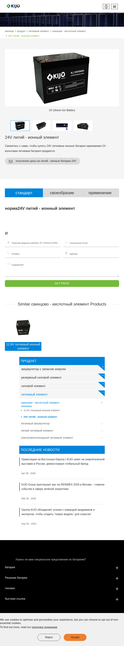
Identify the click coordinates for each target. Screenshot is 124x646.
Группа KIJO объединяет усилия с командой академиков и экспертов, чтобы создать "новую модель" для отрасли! (58, 512)
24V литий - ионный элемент (24, 36)
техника (62, 588)
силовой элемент (63, 385)
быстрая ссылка (62, 598)
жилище (9, 31)
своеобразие (62, 192)
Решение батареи (62, 577)
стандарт (24, 192)
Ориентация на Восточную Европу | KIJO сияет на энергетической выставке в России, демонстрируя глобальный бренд (63, 461)
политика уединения (44, 627)
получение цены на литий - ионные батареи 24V (42, 161)
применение (100, 192)
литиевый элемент (39, 31)
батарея (62, 567)
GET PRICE (62, 283)
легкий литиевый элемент (62, 431)
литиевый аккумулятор (62, 424)
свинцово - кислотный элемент (69, 31)
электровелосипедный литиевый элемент (62, 438)
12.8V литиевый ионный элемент (23, 346)
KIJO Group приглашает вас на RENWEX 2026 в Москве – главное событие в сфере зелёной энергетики (63, 486)
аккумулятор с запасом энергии (63, 368)
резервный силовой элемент (63, 376)
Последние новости (40, 450)
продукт (21, 31)
